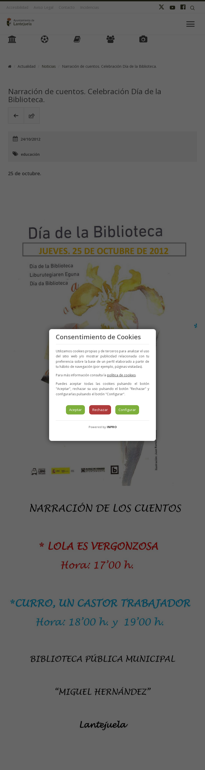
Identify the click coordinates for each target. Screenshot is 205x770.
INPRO (112, 427)
